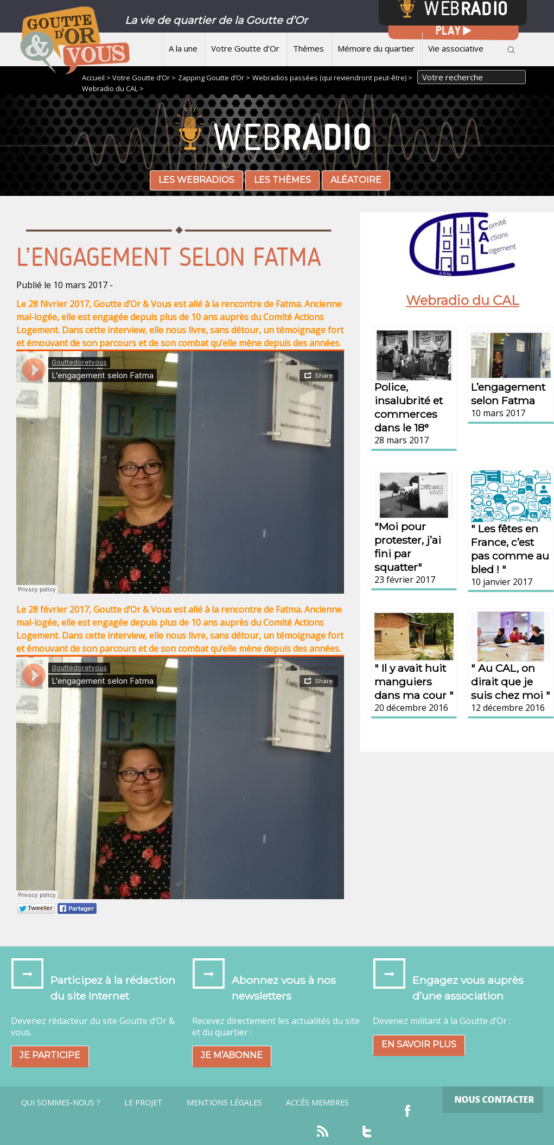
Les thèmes (282, 180)
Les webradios (196, 180)
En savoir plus (418, 1044)
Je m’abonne (232, 1055)
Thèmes (308, 48)
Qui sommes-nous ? (60, 1103)
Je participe (50, 1055)
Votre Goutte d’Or (245, 48)
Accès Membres (317, 1103)
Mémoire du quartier (376, 48)
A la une (183, 48)
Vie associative (455, 48)
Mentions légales (224, 1103)
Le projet (143, 1103)
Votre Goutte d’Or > (144, 77)
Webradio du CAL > (113, 88)
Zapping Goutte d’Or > (214, 77)
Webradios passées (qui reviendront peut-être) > (332, 77)
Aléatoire (355, 180)
